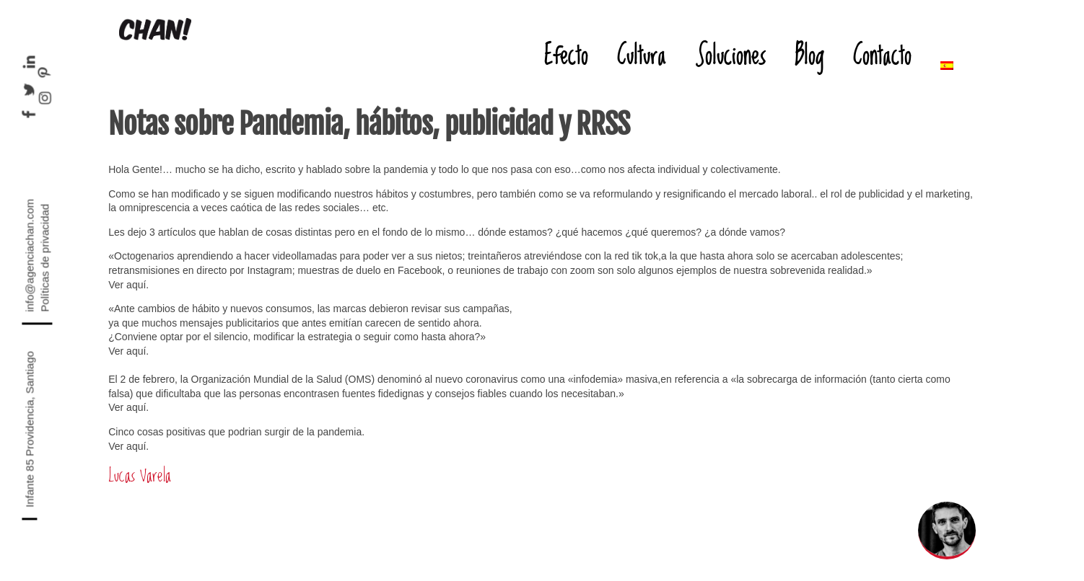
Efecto (566, 54)
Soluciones (730, 54)
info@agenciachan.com (30, 255)
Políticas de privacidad (45, 258)
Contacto (882, 54)
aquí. (137, 351)
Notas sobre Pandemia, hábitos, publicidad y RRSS (368, 124)
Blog (809, 54)
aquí (136, 284)
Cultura (641, 54)
